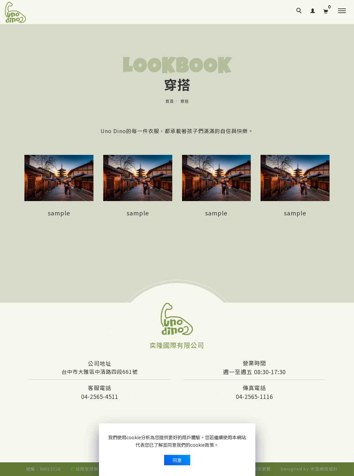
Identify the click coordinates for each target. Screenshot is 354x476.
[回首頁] (15, 12)
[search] (300, 11)
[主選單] (342, 11)
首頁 (169, 101)
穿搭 (184, 101)
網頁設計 (328, 469)
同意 (177, 460)
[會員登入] (312, 10)
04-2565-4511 (99, 396)
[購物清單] (325, 10)
